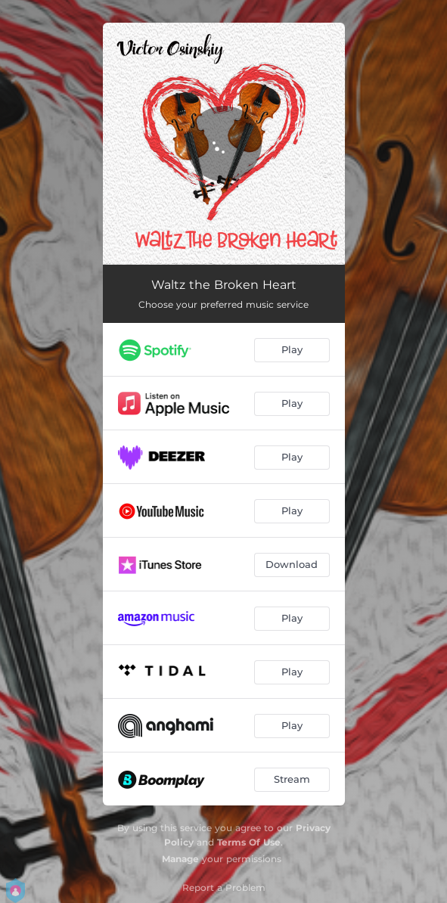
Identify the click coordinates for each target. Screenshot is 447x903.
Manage (180, 858)
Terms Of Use (249, 842)
